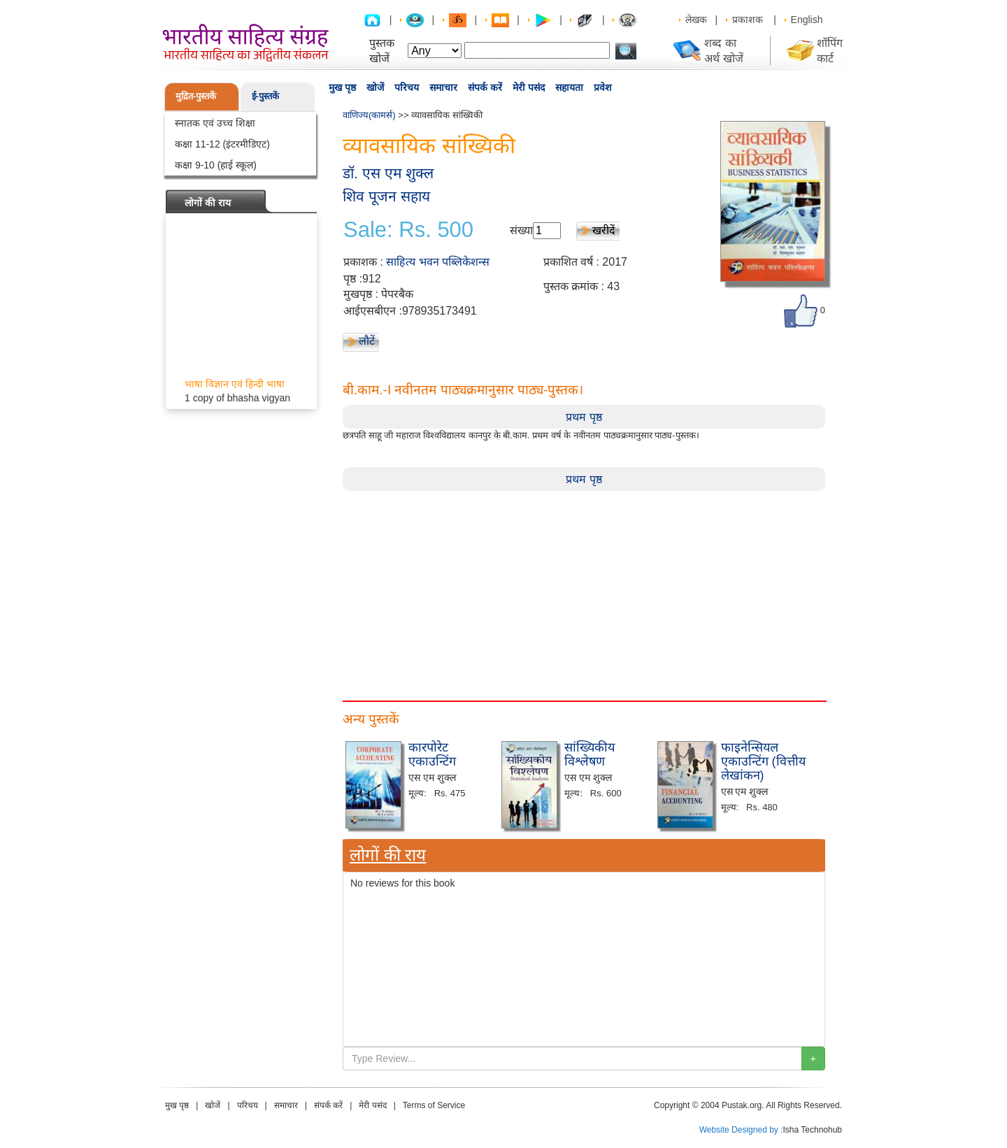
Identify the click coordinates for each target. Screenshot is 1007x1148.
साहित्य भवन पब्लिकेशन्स (438, 262)
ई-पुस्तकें (265, 96)
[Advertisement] (584, 589)
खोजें (375, 87)
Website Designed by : (741, 1130)
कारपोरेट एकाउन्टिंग (432, 754)
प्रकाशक (747, 19)
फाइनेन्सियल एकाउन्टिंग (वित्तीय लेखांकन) (763, 761)
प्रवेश (603, 87)
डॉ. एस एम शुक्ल (388, 173)
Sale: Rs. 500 (408, 230)
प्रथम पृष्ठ (583, 417)
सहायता (569, 87)
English (807, 19)
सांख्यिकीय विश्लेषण (589, 754)
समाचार (443, 87)
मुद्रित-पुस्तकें (196, 96)
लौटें (367, 341)
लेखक (696, 19)
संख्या (521, 230)
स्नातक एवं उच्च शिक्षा (215, 123)
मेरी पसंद (529, 87)
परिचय (406, 87)
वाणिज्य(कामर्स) (369, 115)
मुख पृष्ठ (342, 87)
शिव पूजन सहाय (386, 196)
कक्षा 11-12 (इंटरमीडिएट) (222, 144)
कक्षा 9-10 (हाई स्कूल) (216, 165)
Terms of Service (434, 1105)
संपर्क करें (485, 87)
